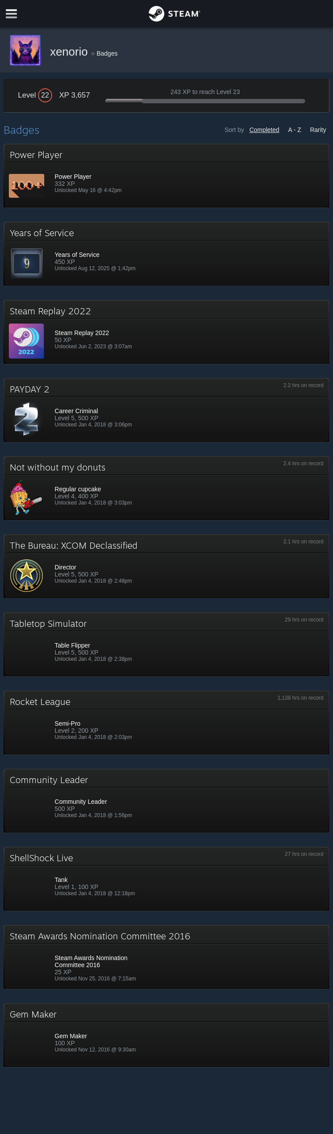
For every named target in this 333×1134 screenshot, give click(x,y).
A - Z (294, 129)
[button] (167, 175)
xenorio (70, 51)
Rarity (318, 129)
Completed (264, 129)
